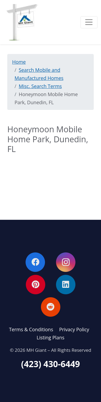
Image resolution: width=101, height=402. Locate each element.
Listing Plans (50, 337)
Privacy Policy (74, 329)
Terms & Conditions (31, 329)
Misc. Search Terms (40, 86)
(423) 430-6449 (50, 364)
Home (19, 62)
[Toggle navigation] (89, 22)
